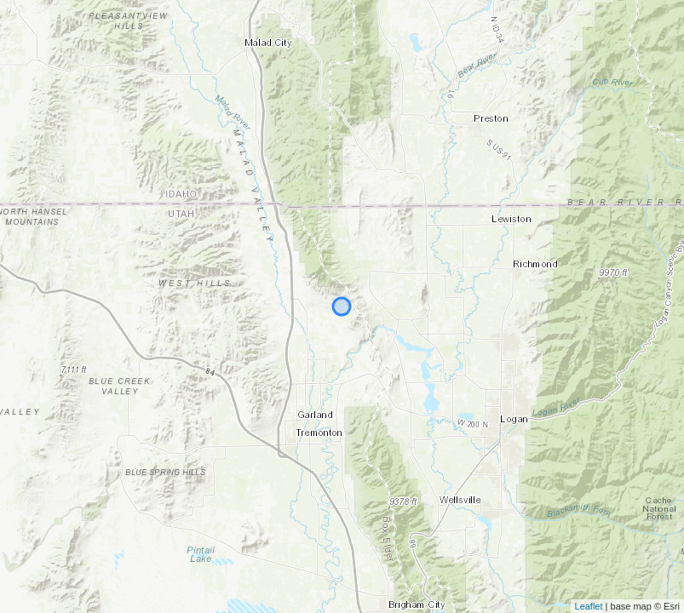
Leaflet (589, 606)
